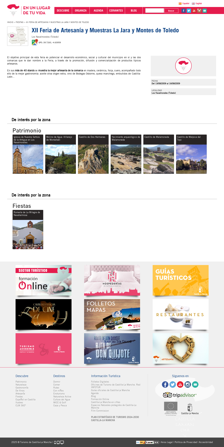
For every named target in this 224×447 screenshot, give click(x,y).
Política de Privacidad (186, 442)
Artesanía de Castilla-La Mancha (181, 348)
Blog (93, 396)
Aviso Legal (167, 442)
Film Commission (100, 410)
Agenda (95, 393)
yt (194, 11)
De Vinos (20, 390)
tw (189, 11)
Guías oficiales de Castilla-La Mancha (110, 390)
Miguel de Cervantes (112, 348)
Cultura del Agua (61, 399)
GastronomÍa (22, 387)
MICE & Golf (59, 402)
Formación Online (100, 399)
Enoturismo (59, 393)
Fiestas (19, 22)
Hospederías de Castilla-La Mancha (112, 280)
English (199, 3)
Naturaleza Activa (62, 396)
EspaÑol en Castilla (25, 399)
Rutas (56, 387)
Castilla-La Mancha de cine (44, 314)
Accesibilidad (206, 442)
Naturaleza (21, 384)
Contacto (195, 384)
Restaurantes (181, 314)
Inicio (10, 22)
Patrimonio (21, 381)
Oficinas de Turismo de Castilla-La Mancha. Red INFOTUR (115, 386)
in (199, 11)
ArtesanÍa (20, 393)
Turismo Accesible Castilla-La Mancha (44, 348)
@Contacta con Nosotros (204, 11)
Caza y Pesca (60, 405)
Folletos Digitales (112, 314)
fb (184, 11)
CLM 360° (21, 405)
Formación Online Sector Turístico (44, 280)
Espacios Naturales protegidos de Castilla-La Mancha (113, 406)
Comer (56, 384)
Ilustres (19, 402)
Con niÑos (58, 390)
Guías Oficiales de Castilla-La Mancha (181, 280)
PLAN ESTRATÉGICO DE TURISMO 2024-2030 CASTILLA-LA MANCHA (115, 419)
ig (187, 384)
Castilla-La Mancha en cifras (105, 402)
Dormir (56, 381)
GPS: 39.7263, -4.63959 (50, 42)
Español (186, 3)
